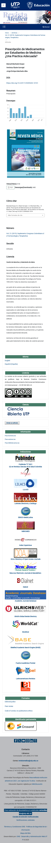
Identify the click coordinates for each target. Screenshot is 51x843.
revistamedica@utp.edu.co (28, 761)
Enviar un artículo (12, 423)
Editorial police (10, 702)
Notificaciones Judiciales (25, 820)
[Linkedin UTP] (31, 741)
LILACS (25, 490)
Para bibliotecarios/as (12, 443)
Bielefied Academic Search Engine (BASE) (26, 647)
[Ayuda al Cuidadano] (35, 741)
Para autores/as (10, 439)
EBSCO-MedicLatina (25, 517)
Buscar (46, 27)
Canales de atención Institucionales (25, 817)
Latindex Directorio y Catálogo (25, 503)
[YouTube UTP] (23, 741)
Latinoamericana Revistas (25, 679)
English (7, 360)
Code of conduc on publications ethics (19, 711)
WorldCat (25, 632)
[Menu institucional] (3, 5)
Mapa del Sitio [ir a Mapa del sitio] (25, 833)
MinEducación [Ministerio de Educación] (37, 784)
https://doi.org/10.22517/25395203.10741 (22, 83)
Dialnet (25, 587)
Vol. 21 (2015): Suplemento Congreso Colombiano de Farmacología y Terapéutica (25, 36)
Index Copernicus (25, 545)
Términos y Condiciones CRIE (14, 827)
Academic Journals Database (25, 601)
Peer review (9, 706)
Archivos (14, 33)
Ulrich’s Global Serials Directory (25, 616)
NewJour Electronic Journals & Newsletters (25, 573)
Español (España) (11, 364)
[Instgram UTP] (27, 741)
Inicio (7, 33)
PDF (11, 187)
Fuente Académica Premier (25, 663)
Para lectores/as (10, 436)
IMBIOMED (26, 531)
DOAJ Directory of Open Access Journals (25, 559)
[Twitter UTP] (19, 741)
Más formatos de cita (15, 215)
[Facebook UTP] (16, 741)
